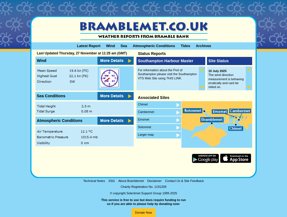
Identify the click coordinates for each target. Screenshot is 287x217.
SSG (111, 181)
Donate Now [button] (143, 212)
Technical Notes (94, 181)
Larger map (146, 134)
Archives (203, 46)
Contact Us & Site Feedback (184, 181)
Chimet (143, 104)
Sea (123, 46)
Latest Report (89, 46)
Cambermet (146, 112)
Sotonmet (144, 127)
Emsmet (143, 119)
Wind (110, 46)
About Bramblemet (131, 181)
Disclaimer (154, 181)
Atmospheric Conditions (154, 46)
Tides (185, 46)
